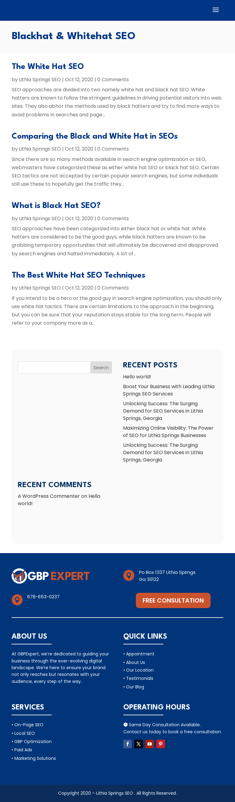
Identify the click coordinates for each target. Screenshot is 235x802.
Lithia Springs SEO (40, 79)
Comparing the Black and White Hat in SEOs (95, 136)
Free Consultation (173, 600)
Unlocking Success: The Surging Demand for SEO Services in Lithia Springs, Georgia (163, 411)
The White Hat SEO (48, 67)
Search (101, 368)
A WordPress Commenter (49, 496)
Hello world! (137, 376)
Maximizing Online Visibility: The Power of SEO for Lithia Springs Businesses (168, 432)
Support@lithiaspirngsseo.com (62, 603)
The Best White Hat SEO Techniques (78, 275)
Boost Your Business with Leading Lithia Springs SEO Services (168, 390)
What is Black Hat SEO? (56, 206)
